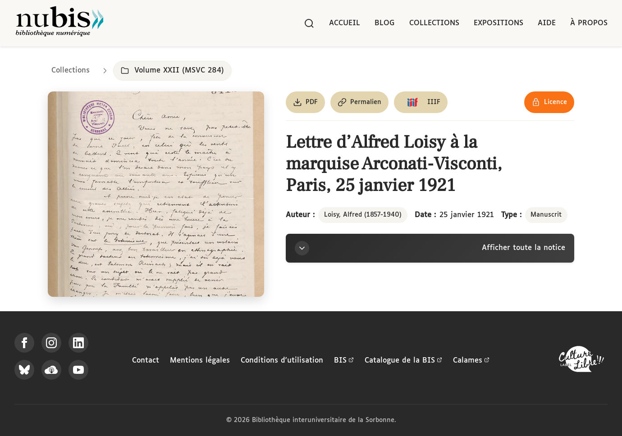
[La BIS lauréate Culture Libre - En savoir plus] (581, 361)
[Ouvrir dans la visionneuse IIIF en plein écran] (156, 194)
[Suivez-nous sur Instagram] (51, 343)
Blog (385, 23)
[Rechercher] (309, 23)
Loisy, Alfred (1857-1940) (363, 215)
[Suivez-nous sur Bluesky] (24, 370)
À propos (589, 23)
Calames (471, 361)
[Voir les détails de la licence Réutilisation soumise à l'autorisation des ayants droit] (549, 102)
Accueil (344, 23)
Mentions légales (200, 360)
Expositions (498, 23)
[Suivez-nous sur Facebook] (24, 343)
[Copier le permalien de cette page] (359, 102)
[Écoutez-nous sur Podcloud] (51, 370)
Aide (547, 23)
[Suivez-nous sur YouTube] (78, 370)
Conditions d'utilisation (282, 360)
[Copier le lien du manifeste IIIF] (421, 102)
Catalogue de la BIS (403, 361)
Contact (145, 360)
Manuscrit (546, 215)
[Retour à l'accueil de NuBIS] (59, 23)
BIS (344, 361)
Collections (434, 23)
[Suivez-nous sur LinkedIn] (78, 343)
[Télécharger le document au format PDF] (305, 102)
